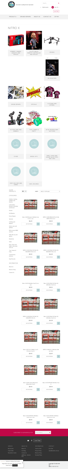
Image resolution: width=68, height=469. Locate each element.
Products (13, 16)
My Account (44, 7)
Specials (11, 219)
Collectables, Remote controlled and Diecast (13, 206)
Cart (55, 7)
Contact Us (47, 16)
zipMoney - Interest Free (26, 455)
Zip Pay (56, 16)
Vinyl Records (12, 259)
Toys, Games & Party (12, 251)
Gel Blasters (12, 213)
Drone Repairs (12, 216)
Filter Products (12, 190)
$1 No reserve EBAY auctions (13, 231)
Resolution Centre (12, 452)
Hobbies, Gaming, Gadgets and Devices (13, 201)
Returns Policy (12, 269)
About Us (37, 16)
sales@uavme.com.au (54, 450)
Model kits (11, 239)
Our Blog (24, 450)
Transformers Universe (12, 255)
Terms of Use (38, 448)
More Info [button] (15, 465)
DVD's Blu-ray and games (13, 235)
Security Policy (38, 455)
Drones (10, 210)
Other (10, 241)
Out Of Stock (29, 223)
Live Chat (56, 11)
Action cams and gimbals (13, 227)
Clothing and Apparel (12, 222)
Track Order (11, 450)
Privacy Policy (38, 450)
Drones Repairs (25, 16)
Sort (36, 191)
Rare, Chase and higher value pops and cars (13, 246)
